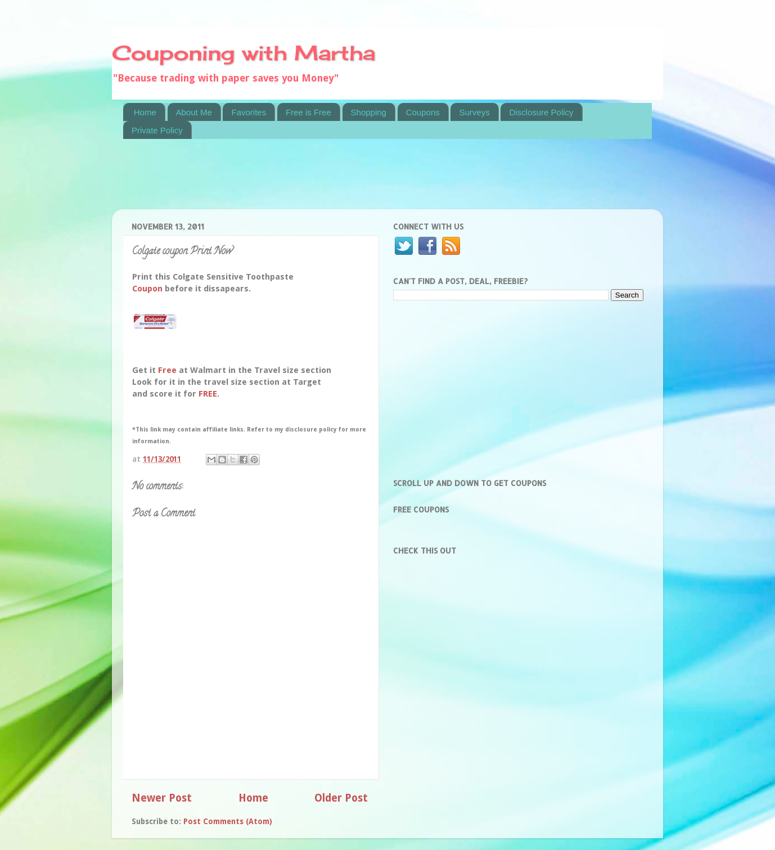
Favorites (248, 112)
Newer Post (162, 797)
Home (145, 112)
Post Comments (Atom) (227, 821)
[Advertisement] (328, 181)
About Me (194, 112)
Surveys (474, 112)
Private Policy (157, 130)
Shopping (368, 112)
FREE (208, 394)
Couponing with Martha (243, 53)
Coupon (147, 289)
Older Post (341, 797)
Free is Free (308, 112)
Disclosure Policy (541, 112)
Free (167, 370)
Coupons (423, 112)
